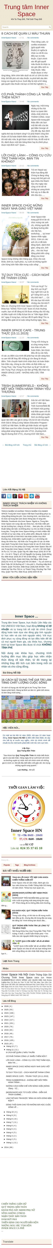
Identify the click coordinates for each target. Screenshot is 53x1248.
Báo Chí (10, 982)
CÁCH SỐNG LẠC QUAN (27, 980)
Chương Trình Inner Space (17, 977)
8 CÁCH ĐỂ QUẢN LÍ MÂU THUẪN (25, 33)
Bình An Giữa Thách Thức (18, 986)
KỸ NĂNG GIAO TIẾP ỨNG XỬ (18, 995)
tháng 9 (10, 1115)
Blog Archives (29, 865)
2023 (6, 1016)
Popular (7, 865)
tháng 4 (10, 1132)
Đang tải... (5, 860)
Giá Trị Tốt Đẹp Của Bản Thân (27, 991)
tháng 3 (10, 1136)
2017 (6, 1037)
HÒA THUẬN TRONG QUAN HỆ (37, 993)
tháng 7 (10, 1122)
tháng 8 (10, 1119)
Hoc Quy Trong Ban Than (17, 993)
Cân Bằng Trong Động (40, 989)
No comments (33, 38)
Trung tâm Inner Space (26, 10)
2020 (6, 1027)
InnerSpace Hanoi (9, 38)
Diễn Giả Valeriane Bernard (22, 984)
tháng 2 (10, 1139)
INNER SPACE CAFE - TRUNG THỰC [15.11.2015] (23, 332)
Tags (17, 865)
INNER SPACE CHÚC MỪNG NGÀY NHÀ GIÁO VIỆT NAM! (22, 207)
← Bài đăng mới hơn (11, 445)
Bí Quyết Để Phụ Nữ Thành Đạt (38, 986)
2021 (6, 1023)
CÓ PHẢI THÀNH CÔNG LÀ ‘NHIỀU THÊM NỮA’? (26, 96)
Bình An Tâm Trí (20, 982)
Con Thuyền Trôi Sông (25, 989)
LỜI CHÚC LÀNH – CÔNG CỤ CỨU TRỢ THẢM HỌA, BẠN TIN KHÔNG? (26, 158)
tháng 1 (10, 1142)
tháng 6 (10, 1126)
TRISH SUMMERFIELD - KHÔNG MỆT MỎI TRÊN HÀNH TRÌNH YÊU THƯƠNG (26, 388)
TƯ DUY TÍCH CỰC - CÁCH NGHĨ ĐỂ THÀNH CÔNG (25, 276)
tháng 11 (10, 1050)
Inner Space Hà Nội (16, 738)
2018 (6, 1033)
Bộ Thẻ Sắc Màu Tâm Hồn (38, 982)
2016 (6, 1040)
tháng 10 (10, 1112)
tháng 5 (10, 1129)
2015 (6, 1044)
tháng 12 (10, 1046)
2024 (6, 1013)
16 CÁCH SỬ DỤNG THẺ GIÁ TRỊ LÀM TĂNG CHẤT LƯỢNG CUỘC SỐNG (26, 681)
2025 (6, 1010)
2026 (6, 1006)
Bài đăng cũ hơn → (42, 445)
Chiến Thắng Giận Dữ (40, 975)
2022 (6, 1020)
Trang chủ (27, 445)
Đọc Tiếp (44, 87)
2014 (6, 1147)
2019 (6, 1030)
